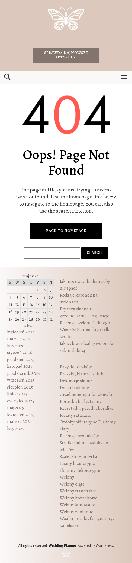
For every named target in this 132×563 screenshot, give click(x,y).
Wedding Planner (62, 545)
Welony (67, 477)
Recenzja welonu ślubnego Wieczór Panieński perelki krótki (85, 330)
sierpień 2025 (20, 387)
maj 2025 (15, 408)
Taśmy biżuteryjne (77, 463)
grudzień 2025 (20, 359)
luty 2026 (15, 346)
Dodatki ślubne (74, 388)
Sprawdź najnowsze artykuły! (66, 55)
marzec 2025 (19, 421)
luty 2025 (15, 428)
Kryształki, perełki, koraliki (86, 408)
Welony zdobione (76, 512)
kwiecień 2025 (20, 415)
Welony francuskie (78, 491)
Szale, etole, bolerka (78, 456)
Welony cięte (72, 484)
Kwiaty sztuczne (75, 415)
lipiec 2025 (17, 394)
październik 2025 (23, 373)
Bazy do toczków (76, 367)
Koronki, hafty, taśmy (81, 401)
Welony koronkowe (78, 498)
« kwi (29, 326)
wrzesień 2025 (20, 380)
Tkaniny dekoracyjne (80, 470)
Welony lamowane (77, 505)
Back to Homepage (66, 230)
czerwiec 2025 (20, 401)
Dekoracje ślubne (76, 380)
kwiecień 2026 (21, 332)
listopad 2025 (19, 366)
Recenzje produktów (79, 436)
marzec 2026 (19, 339)
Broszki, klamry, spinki (82, 374)
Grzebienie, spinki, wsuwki (86, 394)
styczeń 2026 (19, 352)
